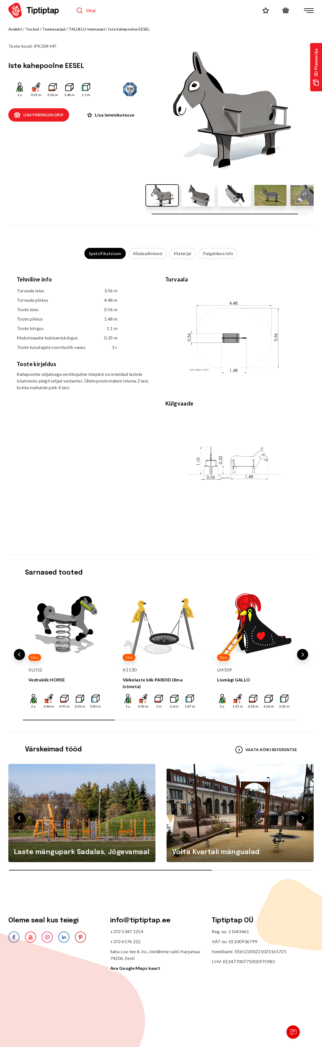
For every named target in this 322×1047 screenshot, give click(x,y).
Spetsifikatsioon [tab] (105, 253)
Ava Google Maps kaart (135, 968)
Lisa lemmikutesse (110, 114)
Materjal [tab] (182, 253)
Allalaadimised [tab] (147, 253)
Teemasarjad (53, 29)
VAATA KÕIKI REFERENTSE (266, 749)
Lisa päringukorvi (39, 115)
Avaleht (15, 29)
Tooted (32, 29)
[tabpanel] (161, 401)
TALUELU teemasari (87, 29)
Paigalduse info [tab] (218, 253)
